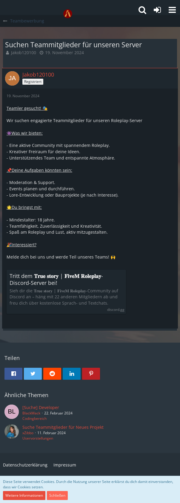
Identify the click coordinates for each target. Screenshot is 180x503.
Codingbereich (34, 418)
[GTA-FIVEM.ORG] (67, 14)
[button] (172, 10)
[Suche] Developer (40, 407)
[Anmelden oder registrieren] (157, 10)
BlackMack (31, 413)
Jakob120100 (23, 52)
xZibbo (27, 432)
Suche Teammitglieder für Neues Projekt (63, 427)
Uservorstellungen (37, 438)
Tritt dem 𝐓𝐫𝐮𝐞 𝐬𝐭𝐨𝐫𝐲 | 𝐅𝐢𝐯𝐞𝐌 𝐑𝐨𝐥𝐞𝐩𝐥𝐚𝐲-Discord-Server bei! (56, 279)
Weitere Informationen (24, 495)
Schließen (57, 495)
